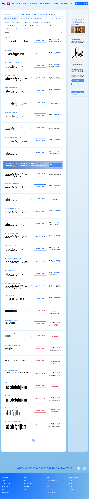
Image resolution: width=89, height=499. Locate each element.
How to (26, 480)
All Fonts (17, 14)
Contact (71, 489)
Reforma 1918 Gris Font (10, 196)
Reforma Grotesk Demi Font (11, 320)
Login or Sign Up (81, 3)
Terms (70, 480)
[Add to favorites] (31, 41)
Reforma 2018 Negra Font (11, 75)
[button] (72, 3)
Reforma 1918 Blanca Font (11, 245)
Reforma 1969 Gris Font (10, 270)
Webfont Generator (45, 3)
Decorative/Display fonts (10, 25)
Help (25, 477)
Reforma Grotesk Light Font (11, 333)
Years (48, 486)
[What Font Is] (3, 3)
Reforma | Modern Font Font (11, 370)
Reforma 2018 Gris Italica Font (12, 283)
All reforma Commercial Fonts (31, 18)
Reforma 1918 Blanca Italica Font (13, 62)
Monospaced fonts (45, 22)
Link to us (4, 480)
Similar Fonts (33, 3)
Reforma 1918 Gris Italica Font (12, 125)
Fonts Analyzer (16, 3)
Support (64, 3)
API (25, 489)
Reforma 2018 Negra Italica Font (12, 183)
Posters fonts (53, 25)
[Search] (61, 32)
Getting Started (28, 483)
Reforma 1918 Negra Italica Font (12, 233)
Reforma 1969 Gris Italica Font (12, 208)
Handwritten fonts (23, 25)
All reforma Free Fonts (54, 18)
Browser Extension (6, 483)
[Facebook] (78, 468)
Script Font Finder (51, 492)
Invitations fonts (28, 28)
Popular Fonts (50, 489)
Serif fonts (7, 22)
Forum (48, 477)
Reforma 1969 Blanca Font (11, 100)
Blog (3, 489)
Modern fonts (44, 25)
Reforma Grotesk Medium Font (12, 345)
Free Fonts (26, 486)
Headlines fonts (17, 28)
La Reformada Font (9, 295)
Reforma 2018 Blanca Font (11, 112)
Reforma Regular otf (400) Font (12, 358)
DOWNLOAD (40, 40)
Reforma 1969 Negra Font (11, 87)
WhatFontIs (25, 468)
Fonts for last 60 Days (52, 480)
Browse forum (78, 83)
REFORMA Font (8, 50)
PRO (8, 3)
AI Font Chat (5, 486)
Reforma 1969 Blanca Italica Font (13, 137)
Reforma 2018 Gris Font (10, 150)
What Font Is (7, 14)
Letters (48, 483)
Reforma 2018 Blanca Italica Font (13, 258)
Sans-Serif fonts (16, 22)
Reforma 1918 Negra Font (11, 221)
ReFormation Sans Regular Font (12, 37)
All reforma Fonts (11, 18)
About (70, 486)
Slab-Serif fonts (26, 22)
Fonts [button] (24, 3)
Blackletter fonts (34, 25)
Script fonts (35, 22)
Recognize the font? (78, 80)
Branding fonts (8, 28)
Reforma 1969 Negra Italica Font (13, 171)
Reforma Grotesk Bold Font (11, 308)
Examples (55, 3)
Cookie (70, 483)
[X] (84, 468)
